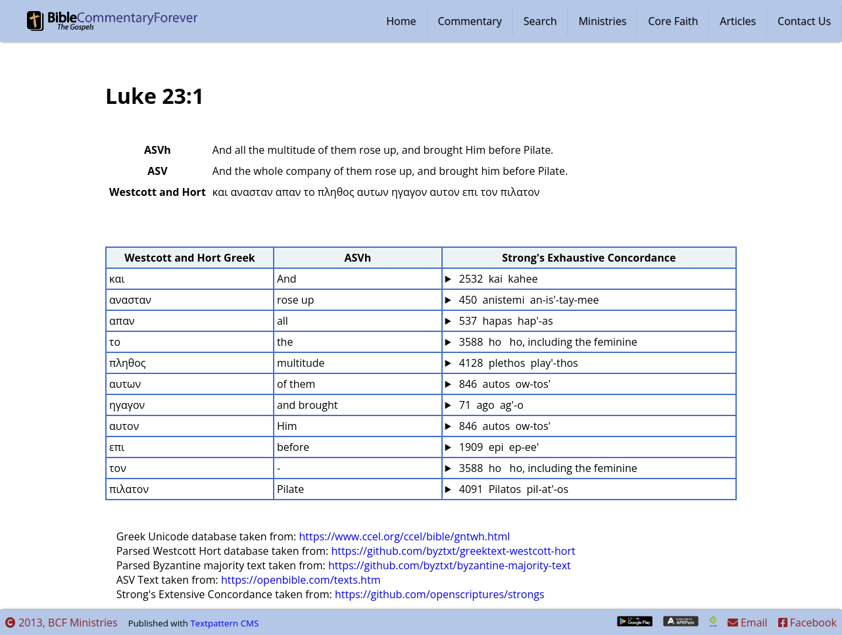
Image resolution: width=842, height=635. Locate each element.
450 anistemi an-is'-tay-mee (528, 300)
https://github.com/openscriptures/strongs (440, 594)
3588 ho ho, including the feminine (547, 342)
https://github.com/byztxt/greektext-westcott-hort (453, 551)
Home (401, 21)
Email (748, 622)
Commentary (470, 21)
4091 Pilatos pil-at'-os (512, 489)
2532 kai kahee (497, 278)
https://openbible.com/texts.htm (301, 580)
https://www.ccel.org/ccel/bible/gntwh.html (404, 536)
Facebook (807, 622)
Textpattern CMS (224, 623)
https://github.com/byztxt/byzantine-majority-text (449, 565)
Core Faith (673, 21)
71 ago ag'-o (490, 405)
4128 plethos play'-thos (517, 363)
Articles (738, 21)
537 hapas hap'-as (505, 321)
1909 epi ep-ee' (498, 447)
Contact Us (804, 21)
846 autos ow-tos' (504, 384)
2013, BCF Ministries (61, 622)
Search (540, 21)
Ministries (602, 21)
